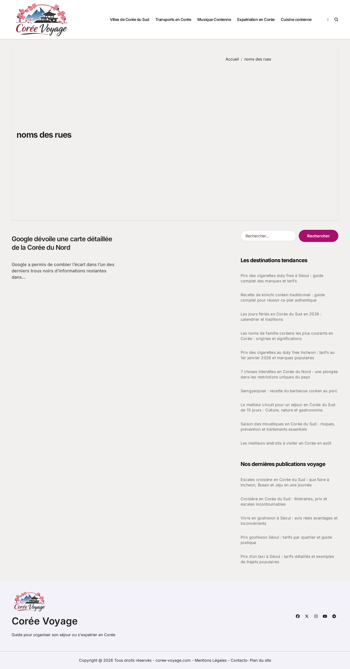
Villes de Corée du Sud (129, 19)
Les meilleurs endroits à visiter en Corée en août (286, 443)
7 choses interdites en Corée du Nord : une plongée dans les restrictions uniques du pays (289, 374)
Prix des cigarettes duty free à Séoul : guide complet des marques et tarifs (282, 278)
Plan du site (260, 660)
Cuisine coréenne (296, 19)
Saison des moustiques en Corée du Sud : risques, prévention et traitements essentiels (288, 426)
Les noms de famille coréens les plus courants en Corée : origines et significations (287, 336)
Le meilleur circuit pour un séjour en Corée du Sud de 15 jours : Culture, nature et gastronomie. (288, 407)
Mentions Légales (211, 660)
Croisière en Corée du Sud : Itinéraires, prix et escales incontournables (284, 501)
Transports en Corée (173, 19)
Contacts (239, 660)
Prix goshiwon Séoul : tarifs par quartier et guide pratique (286, 540)
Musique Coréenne (214, 19)
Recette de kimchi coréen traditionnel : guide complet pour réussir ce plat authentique (283, 297)
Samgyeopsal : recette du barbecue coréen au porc (289, 390)
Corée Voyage (45, 621)
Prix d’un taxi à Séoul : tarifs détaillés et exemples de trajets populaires (287, 559)
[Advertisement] (278, 137)
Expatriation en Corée (256, 19)
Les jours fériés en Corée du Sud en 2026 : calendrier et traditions (281, 317)
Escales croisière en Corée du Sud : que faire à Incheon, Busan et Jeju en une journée (285, 482)
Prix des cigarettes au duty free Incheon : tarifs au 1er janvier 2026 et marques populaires (287, 355)
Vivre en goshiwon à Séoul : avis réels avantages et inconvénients (289, 521)
